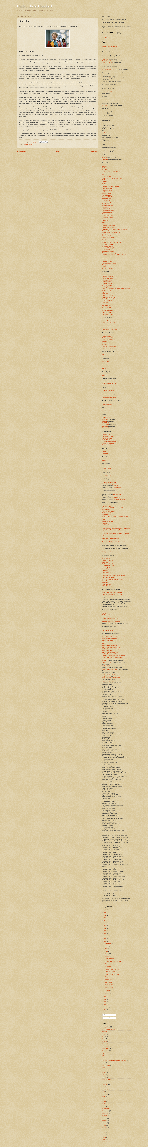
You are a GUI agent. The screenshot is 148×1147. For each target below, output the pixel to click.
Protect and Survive (107, 190)
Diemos (104, 183)
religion (104, 1103)
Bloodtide (104, 166)
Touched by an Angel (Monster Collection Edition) (115, 516)
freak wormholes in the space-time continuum (114, 1060)
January (107, 993)
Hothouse (104, 175)
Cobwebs (104, 181)
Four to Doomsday (109, 638)
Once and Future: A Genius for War (111, 242)
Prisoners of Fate (106, 198)
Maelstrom (105, 239)
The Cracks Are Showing (119, 499)
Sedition (104, 460)
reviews (32, 144)
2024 (105, 915)
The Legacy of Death (107, 217)
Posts (105, 1015)
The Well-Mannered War (108, 299)
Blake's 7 (104, 1031)
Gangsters (107, 977)
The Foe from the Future (108, 275)
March (107, 954)
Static (103, 222)
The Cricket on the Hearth (109, 61)
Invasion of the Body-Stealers (110, 248)
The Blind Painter (106, 467)
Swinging (104, 105)
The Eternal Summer (107, 180)
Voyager (107, 650)
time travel (104, 1127)
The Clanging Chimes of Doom (110, 618)
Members (115, 496)
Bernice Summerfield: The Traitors (111, 621)
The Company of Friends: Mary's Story (112, 178)
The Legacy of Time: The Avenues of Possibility (114, 229)
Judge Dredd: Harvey (107, 630)
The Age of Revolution (108, 438)
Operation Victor (106, 468)
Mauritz (104, 613)
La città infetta (105, 524)
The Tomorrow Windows (108, 511)
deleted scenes (106, 1048)
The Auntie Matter (106, 195)
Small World (108, 956)
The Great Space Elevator (109, 338)
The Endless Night (107, 404)
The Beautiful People (107, 336)
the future (104, 1123)
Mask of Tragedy (106, 290)
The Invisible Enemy (110, 652)
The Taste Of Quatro (107, 91)
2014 (105, 941)
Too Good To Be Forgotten (112, 969)
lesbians (104, 1082)
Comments (106, 1018)
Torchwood (105, 1130)
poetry (103, 1099)
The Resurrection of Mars (109, 185)
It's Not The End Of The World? (113, 961)
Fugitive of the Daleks (108, 244)
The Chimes (105, 59)
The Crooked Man (107, 281)
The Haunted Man (107, 62)
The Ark (104, 266)
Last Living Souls (109, 982)
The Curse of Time (107, 249)
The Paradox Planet (107, 215)
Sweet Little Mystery (110, 971)
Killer (106, 964)
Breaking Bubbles (106, 287)
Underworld (105, 426)
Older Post (94, 151)
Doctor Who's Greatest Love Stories (111, 677)
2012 (105, 999)
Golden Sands (117, 497)
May (106, 948)
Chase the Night (106, 231)
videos (103, 1134)
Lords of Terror (106, 224)
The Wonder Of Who (107, 681)
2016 (105, 936)
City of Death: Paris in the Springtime (112, 592)
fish (103, 1058)
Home (58, 151)
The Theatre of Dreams (108, 436)
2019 (105, 928)
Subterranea (105, 220)
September (108, 943)
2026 (105, 910)
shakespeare (105, 1111)
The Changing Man (107, 662)
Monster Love (108, 979)
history (103, 1075)
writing (103, 1139)
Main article (126, 834)
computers (105, 1043)
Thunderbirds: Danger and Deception (112, 484)
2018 (105, 931)
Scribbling (115, 485)
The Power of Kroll (109, 654)
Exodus (104, 451)
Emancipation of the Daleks (109, 329)
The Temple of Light (107, 348)
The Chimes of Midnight (111, 649)
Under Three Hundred (34, 6)
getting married (106, 1065)
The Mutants (108, 640)
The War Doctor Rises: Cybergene (111, 253)
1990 (105, 1009)
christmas (104, 1041)
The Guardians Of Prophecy (109, 263)
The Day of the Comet (108, 237)
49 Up (103, 676)
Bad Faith (104, 421)
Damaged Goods (106, 264)
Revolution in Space (107, 246)
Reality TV (104, 660)
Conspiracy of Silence (108, 251)
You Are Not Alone (107, 1142)
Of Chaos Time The (107, 283)
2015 (105, 938)
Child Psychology (109, 958)
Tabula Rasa (105, 424)
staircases (104, 1115)
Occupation (105, 159)
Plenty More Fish (106, 78)
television (104, 1120)
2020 (105, 925)
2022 (105, 920)
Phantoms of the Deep (108, 197)
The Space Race (106, 200)
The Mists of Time (106, 343)
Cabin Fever (105, 453)
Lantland (104, 616)
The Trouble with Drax (108, 314)
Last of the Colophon (107, 202)
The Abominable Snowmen (112, 647)
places (103, 1096)
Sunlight (104, 375)
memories (104, 1084)
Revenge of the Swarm (108, 205)
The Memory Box (106, 417)
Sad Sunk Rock (117, 494)
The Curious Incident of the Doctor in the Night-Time (116, 288)
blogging (104, 1034)
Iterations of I (105, 293)
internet (104, 1077)
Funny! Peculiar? (113, 657)
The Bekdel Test (106, 382)
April (106, 951)
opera (103, 1091)
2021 (105, 923)
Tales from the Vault (107, 341)
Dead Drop (105, 419)
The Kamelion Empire (108, 227)
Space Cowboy (109, 984)
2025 (105, 912)
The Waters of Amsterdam (109, 214)
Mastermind (105, 344)
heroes (104, 1072)
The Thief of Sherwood (108, 615)
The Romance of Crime (108, 295)
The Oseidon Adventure (108, 322)
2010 (105, 1004)
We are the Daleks (107, 212)
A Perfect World (106, 173)
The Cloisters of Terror (108, 210)
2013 (105, 996)
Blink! (106, 665)
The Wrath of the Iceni (108, 276)
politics (104, 1101)
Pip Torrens (105, 1094)
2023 (105, 917)
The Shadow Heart (107, 191)
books (103, 1036)
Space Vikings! (106, 569)
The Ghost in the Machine (109, 346)
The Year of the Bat (107, 445)
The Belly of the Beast (108, 390)
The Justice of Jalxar (107, 278)
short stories (105, 1113)
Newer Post (21, 151)
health (103, 1070)
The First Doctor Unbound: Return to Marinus (114, 254)
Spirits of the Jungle (107, 586)
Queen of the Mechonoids (109, 383)
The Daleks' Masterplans (108, 674)
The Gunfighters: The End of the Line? (112, 594)
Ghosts (104, 234)
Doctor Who (26, 144)
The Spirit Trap (106, 434)
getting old (104, 1067)
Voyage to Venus (106, 193)
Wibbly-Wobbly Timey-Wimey (110, 669)
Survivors (104, 1118)
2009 (105, 1007)
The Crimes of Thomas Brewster (110, 186)
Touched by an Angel (107, 513)
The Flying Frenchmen (108, 443)
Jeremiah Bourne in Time (109, 482)
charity (103, 1039)
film (103, 1055)
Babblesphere (105, 355)
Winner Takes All (114, 637)
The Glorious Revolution (108, 339)
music (103, 1086)
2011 (105, 1002)
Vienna (104, 1137)
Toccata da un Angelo (107, 514)
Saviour (104, 368)
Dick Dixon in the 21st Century (110, 69)
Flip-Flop (104, 168)
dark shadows (105, 1046)
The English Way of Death (109, 297)
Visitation (104, 157)
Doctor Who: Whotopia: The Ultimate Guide (113, 541)
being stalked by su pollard (109, 1029)
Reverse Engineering (107, 241)
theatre (104, 1125)
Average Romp (106, 37)
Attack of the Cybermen (111, 645)
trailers (104, 1132)
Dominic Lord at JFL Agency (109, 46)
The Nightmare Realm (108, 552)
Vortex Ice (104, 219)
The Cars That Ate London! (109, 397)
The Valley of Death (107, 261)
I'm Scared (108, 966)
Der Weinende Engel (107, 521)
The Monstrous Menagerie (109, 441)
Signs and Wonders (107, 292)
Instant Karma (105, 361)
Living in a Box (113, 655)
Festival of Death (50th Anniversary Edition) (113, 508)
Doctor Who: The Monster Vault (110, 538)
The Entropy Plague (107, 208)
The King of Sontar (107, 280)
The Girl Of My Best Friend (112, 974)
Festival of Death (106, 506)
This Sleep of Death (107, 411)
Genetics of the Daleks (108, 236)
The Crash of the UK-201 (108, 225)
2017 (105, 933)
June (106, 946)
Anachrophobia (106, 509)
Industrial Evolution (107, 321)
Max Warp (104, 169)
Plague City (105, 523)
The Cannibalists (106, 176)
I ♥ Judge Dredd (106, 475)
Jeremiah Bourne (106, 1079)
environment (105, 1053)
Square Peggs (117, 487)
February (107, 990)
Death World (105, 423)
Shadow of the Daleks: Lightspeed (111, 232)
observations (105, 1089)
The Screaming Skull (107, 207)
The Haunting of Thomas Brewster (111, 171)
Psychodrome (105, 203)
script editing (105, 1108)
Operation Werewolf (107, 268)
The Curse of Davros (107, 188)
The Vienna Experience (108, 428)
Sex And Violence (109, 987)
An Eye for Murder (107, 285)
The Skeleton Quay (107, 440)
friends (104, 1063)
